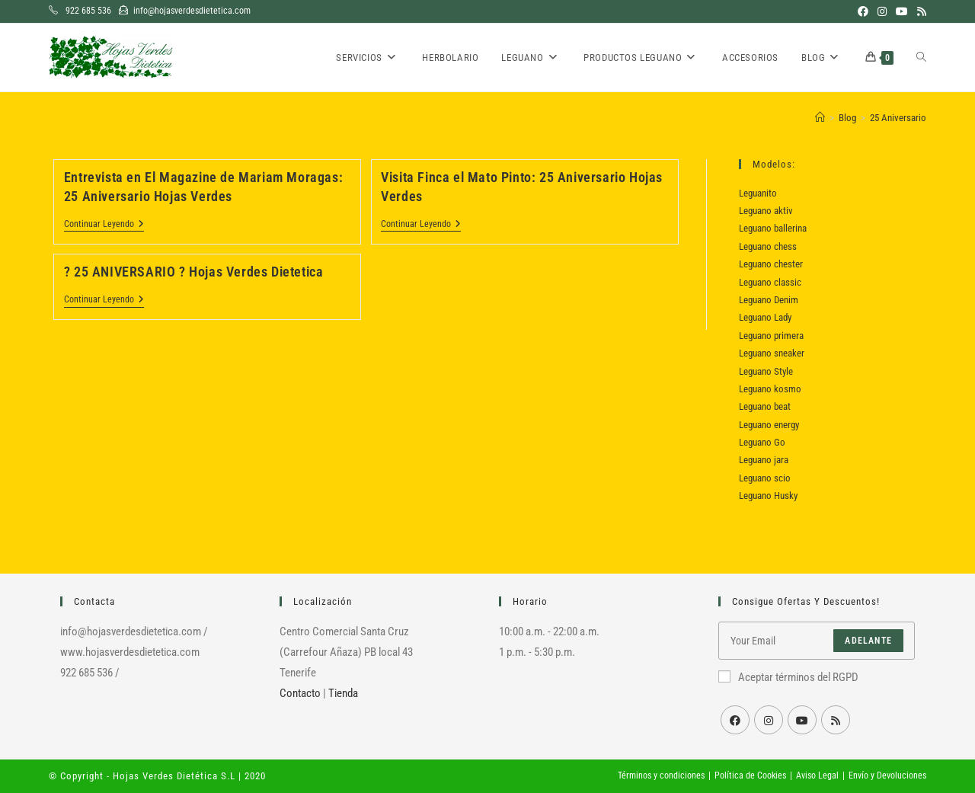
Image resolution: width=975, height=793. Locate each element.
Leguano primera (771, 335)
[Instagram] (768, 719)
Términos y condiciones (661, 775)
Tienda (343, 693)
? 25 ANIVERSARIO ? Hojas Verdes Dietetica (194, 272)
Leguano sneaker (771, 353)
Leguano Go (762, 442)
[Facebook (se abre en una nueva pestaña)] (863, 11)
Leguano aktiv (766, 210)
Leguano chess (768, 246)
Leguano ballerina (773, 228)
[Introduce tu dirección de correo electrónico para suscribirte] (816, 641)
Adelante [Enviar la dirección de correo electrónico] (868, 640)
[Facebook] (735, 719)
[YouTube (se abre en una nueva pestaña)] (902, 11)
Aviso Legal (817, 775)
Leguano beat (765, 406)
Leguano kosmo (770, 389)
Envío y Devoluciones (887, 775)
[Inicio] (820, 117)
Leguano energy (769, 424)
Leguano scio (765, 478)
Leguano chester (771, 264)
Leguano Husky (768, 495)
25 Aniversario (898, 117)
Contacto (300, 693)
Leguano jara (763, 459)
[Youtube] (802, 719)
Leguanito (758, 193)
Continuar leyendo (104, 225)
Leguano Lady (765, 317)
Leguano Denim (768, 299)
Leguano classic (770, 282)
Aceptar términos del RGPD (788, 677)
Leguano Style (766, 371)
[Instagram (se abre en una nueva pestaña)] (882, 11)
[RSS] (835, 719)
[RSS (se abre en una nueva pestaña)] (919, 11)
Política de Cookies (750, 775)
